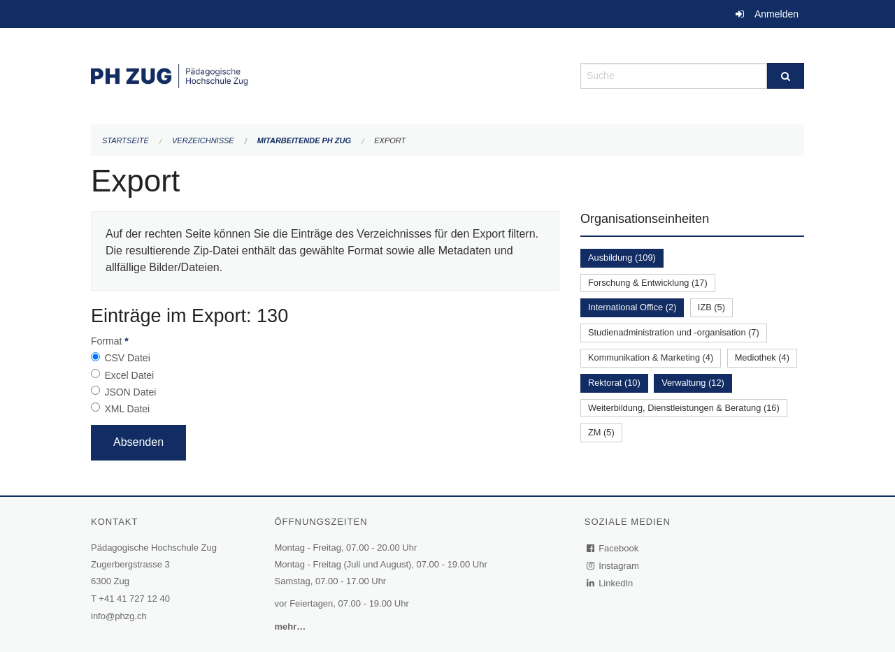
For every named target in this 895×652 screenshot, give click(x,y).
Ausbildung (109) (622, 257)
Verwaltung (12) (692, 382)
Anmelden (776, 14)
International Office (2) (632, 307)
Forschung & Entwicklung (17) (648, 282)
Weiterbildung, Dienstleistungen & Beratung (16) (684, 408)
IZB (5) (711, 307)
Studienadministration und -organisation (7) (673, 332)
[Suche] (785, 76)
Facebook (613, 548)
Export (390, 140)
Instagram (614, 565)
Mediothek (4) (762, 357)
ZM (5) (601, 432)
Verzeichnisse (203, 140)
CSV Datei (127, 357)
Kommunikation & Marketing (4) (650, 357)
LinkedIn (610, 583)
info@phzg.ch (119, 616)
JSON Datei (130, 392)
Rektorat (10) (614, 382)
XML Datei (127, 408)
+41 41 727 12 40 (134, 598)
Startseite (125, 140)
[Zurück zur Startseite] (325, 74)
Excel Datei (129, 375)
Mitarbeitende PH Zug (304, 140)
